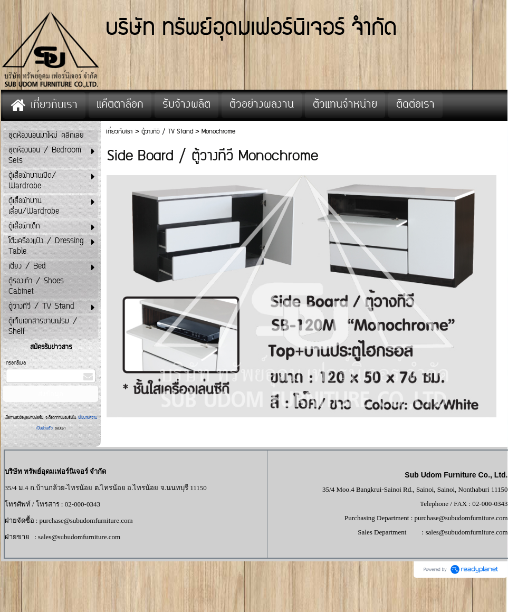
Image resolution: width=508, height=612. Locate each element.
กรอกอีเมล (16, 363)
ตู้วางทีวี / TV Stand (167, 131)
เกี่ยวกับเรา (119, 131)
